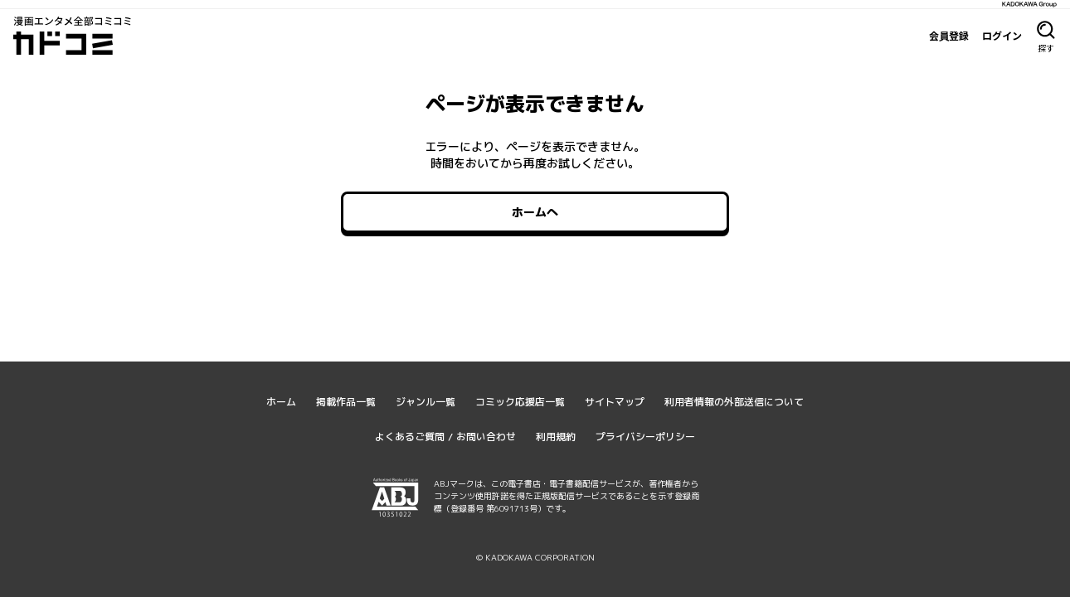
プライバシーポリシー (645, 437)
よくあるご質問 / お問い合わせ (445, 437)
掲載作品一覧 (346, 402)
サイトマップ (614, 402)
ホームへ (535, 212)
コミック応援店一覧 (520, 402)
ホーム (281, 402)
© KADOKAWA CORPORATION (535, 557)
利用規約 (556, 437)
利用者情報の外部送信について (734, 402)
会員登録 (949, 36)
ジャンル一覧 (425, 402)
